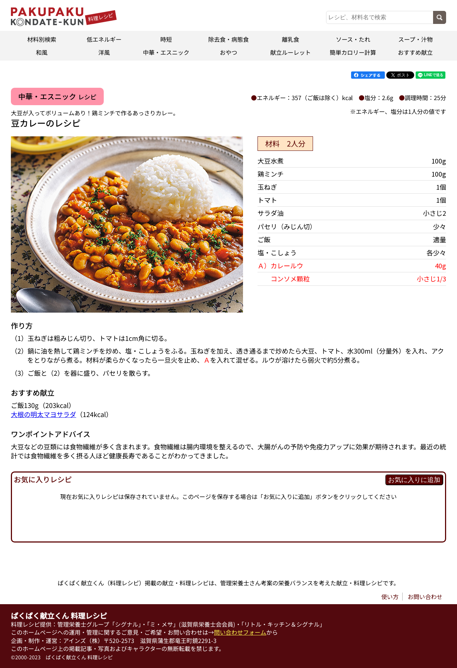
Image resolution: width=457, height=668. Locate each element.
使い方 (390, 596)
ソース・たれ (353, 39)
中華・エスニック (166, 52)
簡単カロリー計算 (353, 52)
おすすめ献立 (415, 52)
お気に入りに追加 (414, 479)
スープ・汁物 (415, 39)
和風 (42, 52)
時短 (166, 39)
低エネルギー (104, 39)
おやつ (228, 52)
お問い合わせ (425, 596)
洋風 (104, 52)
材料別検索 (41, 39)
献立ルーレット (291, 52)
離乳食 (291, 39)
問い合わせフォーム (240, 632)
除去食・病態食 (228, 39)
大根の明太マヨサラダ (43, 414)
